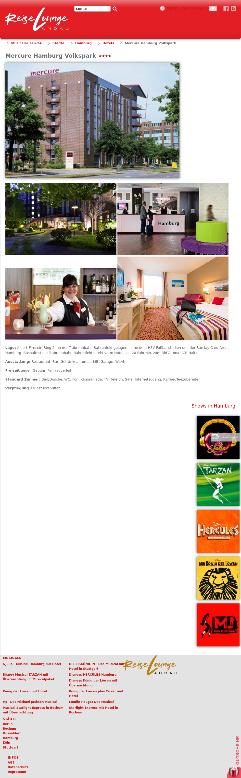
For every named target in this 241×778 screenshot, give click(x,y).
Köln (6, 742)
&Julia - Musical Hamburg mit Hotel (32, 664)
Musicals (12, 658)
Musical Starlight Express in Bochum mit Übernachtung (33, 710)
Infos (13, 757)
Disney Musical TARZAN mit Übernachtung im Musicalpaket (28, 677)
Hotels (108, 43)
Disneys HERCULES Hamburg (93, 674)
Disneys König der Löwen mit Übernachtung (93, 683)
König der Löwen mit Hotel (25, 691)
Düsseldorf (12, 733)
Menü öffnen (232, 18)
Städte (58, 43)
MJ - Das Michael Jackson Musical (30, 702)
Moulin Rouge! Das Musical (91, 702)
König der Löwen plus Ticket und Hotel (96, 694)
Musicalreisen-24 (26, 43)
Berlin (8, 724)
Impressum (17, 772)
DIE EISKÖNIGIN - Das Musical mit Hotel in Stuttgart (97, 666)
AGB (11, 762)
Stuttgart (10, 747)
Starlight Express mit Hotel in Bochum (93, 710)
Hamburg (83, 43)
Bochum (9, 728)
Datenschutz (18, 767)
